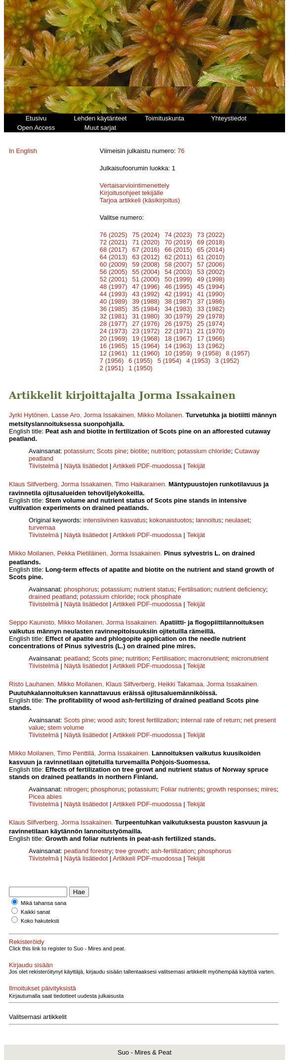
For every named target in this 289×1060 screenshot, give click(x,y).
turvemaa (42, 527)
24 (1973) (113, 331)
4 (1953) (198, 360)
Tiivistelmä (44, 466)
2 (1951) (112, 368)
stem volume (65, 727)
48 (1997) (113, 286)
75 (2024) (146, 234)
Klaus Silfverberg (33, 484)
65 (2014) (211, 249)
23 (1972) (146, 331)
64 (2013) (113, 257)
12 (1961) (113, 353)
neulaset (237, 520)
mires (269, 789)
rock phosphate (159, 596)
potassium (78, 451)
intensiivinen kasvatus (114, 520)
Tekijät (196, 466)
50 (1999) (178, 279)
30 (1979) (178, 316)
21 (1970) (211, 331)
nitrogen (75, 789)
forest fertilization (152, 720)
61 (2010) (211, 257)
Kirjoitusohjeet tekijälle (132, 192)
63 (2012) (146, 257)
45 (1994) (211, 286)
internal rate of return (211, 720)
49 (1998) (211, 279)
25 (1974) (211, 323)
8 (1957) (237, 353)
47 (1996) (146, 286)
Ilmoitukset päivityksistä (42, 988)
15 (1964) (146, 346)
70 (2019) (178, 242)
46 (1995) (178, 286)
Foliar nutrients (182, 789)
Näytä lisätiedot (87, 466)
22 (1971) (178, 331)
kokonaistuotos (170, 520)
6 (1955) (140, 360)
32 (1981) (113, 316)
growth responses (231, 789)
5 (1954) (169, 360)
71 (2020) (146, 242)
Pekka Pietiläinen (82, 553)
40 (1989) (113, 301)
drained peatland (53, 596)
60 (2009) (113, 264)
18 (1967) (178, 338)
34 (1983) (178, 309)
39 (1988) (146, 301)
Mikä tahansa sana (43, 903)
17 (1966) (211, 338)
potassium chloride (204, 451)
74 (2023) (178, 234)
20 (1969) (113, 338)
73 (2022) (211, 234)
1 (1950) (140, 368)
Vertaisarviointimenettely (134, 185)
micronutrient (249, 658)
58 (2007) (178, 264)
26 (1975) (178, 323)
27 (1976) (146, 323)
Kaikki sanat (35, 912)
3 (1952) (227, 360)
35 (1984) (146, 309)
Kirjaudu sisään (31, 965)
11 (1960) (146, 353)
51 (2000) (146, 279)
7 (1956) (112, 360)
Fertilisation (194, 589)
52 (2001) (113, 279)
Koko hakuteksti (40, 921)
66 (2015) (178, 249)
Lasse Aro (65, 415)
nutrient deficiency (240, 589)
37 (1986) (211, 301)
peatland (76, 658)
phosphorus (80, 589)
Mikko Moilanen (159, 415)
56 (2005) (113, 271)
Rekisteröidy (26, 941)
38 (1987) (178, 301)
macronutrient (208, 658)
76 (180, 151)
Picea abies (45, 796)
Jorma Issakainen (108, 415)
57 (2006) (211, 264)
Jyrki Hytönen (28, 415)
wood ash (111, 720)
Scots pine (112, 451)
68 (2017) (113, 249)
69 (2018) (211, 242)
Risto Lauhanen (31, 684)
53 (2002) (211, 271)
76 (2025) (113, 234)
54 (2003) (178, 271)
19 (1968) (146, 338)
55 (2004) (146, 271)
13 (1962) (211, 346)
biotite (139, 451)
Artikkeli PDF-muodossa (147, 466)
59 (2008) (146, 264)
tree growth (131, 851)
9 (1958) (209, 353)
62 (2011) (178, 257)
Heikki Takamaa (180, 684)
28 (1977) (113, 323)
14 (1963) (178, 346)
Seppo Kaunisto (31, 622)
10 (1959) (178, 353)
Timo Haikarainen (140, 484)
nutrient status (154, 589)
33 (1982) (211, 309)
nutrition (162, 451)
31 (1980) (146, 316)
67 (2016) (146, 249)
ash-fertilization (172, 851)
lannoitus (208, 520)
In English (23, 151)
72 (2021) (113, 242)
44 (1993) (113, 294)
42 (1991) (178, 294)
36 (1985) (113, 309)
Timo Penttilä (75, 753)
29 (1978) (211, 316)
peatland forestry (88, 851)
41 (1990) (211, 294)
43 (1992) (146, 294)
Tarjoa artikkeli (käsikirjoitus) (140, 200)
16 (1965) (113, 346)
